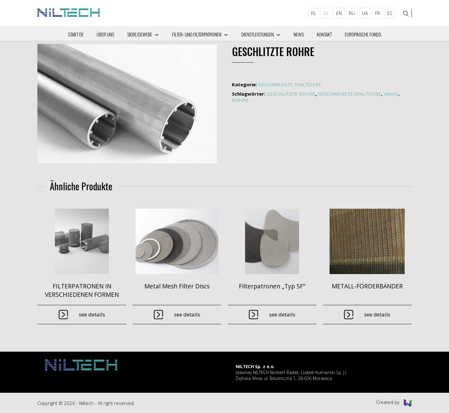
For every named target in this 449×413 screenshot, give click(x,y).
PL (313, 13)
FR (377, 13)
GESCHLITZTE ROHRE (291, 94)
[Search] (406, 14)
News (299, 34)
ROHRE (240, 100)
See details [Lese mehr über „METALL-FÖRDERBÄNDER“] (377, 314)
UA (365, 13)
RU (352, 13)
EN (339, 13)
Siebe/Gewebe (139, 34)
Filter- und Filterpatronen (196, 34)
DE (326, 13)
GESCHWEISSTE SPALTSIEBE (289, 84)
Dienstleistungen (257, 34)
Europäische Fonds (363, 34)
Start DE (76, 34)
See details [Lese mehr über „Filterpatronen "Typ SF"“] (282, 314)
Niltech (391, 94)
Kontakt (324, 34)
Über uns (105, 34)
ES (390, 13)
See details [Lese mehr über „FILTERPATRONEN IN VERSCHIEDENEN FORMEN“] (92, 314)
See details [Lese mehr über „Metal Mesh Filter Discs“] (187, 314)
